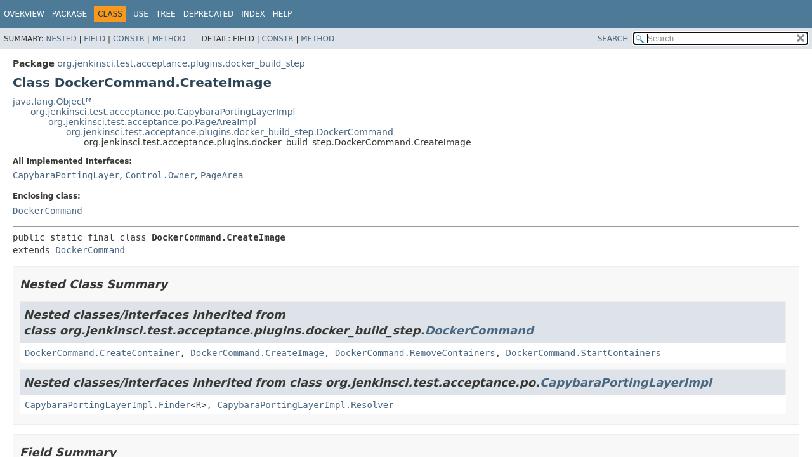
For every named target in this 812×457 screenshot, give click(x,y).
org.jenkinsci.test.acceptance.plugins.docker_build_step (180, 63)
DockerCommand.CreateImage (257, 353)
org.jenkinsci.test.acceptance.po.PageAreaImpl (152, 122)
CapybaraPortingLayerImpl (626, 382)
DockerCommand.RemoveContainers (415, 353)
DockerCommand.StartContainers (583, 353)
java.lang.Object (49, 101)
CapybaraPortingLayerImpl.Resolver (305, 405)
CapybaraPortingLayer (66, 175)
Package (69, 14)
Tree (166, 14)
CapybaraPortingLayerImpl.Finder (107, 405)
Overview (24, 14)
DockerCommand (47, 211)
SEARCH (613, 38)
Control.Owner (160, 175)
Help (282, 14)
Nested (61, 38)
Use (140, 14)
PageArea (221, 175)
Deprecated (208, 14)
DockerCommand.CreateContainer (102, 353)
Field (94, 38)
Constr (129, 38)
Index (253, 14)
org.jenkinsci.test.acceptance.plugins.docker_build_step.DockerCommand (229, 132)
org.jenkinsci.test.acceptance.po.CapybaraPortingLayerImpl (162, 112)
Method (169, 38)
